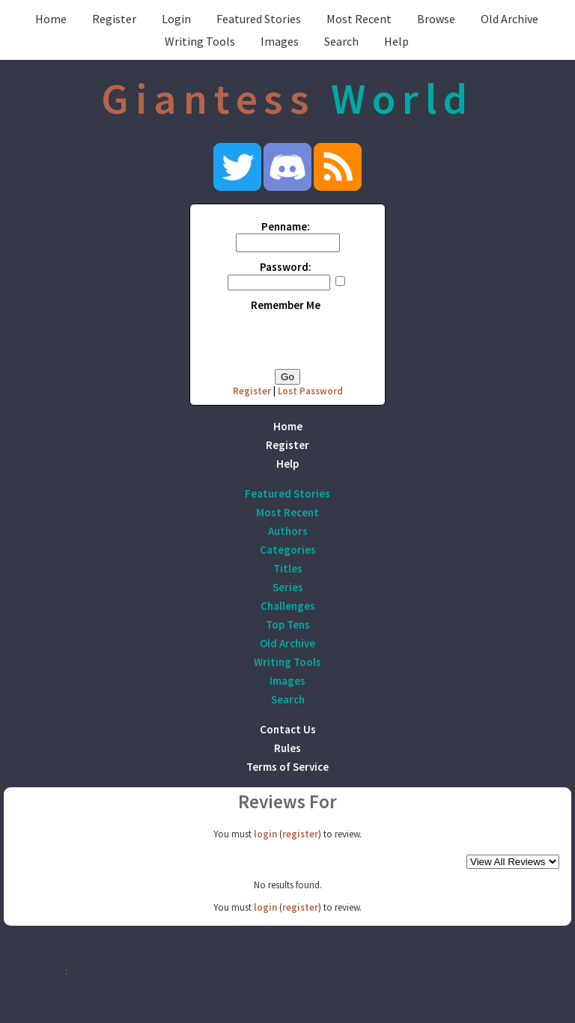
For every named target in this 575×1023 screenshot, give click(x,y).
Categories (288, 550)
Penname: (285, 226)
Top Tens (288, 624)
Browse (436, 18)
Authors (288, 531)
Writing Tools (200, 41)
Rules (287, 748)
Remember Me (285, 305)
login (265, 834)
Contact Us (288, 729)
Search (341, 41)
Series (288, 587)
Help (396, 41)
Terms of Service (287, 767)
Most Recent (359, 18)
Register (114, 18)
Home (51, 18)
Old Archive (509, 18)
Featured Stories (258, 18)
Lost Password (310, 391)
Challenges (288, 606)
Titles (287, 568)
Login (176, 18)
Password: (285, 267)
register (300, 834)
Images (280, 41)
